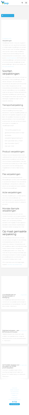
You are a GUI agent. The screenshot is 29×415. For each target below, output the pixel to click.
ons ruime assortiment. (8, 66)
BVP (4, 3)
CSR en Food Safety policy (14, 399)
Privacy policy (14, 397)
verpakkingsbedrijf (11, 58)
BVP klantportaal (14, 404)
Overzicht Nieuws (7, 15)
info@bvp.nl (14, 395)
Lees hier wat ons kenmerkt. (14, 264)
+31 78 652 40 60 (14, 393)
